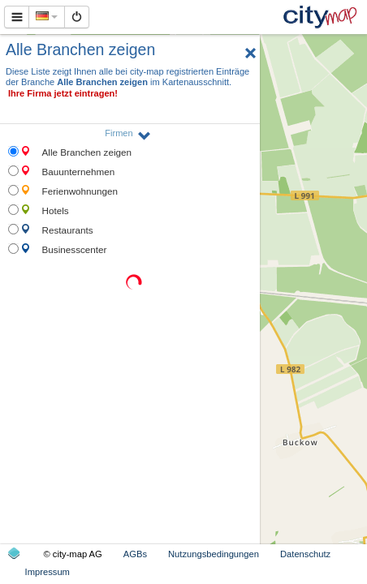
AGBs (135, 554)
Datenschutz (305, 554)
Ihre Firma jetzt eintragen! (63, 93)
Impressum (47, 572)
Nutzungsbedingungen (213, 554)
